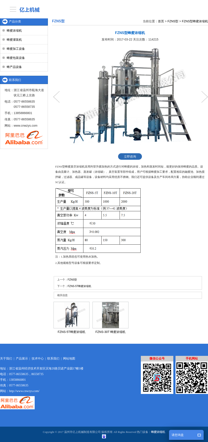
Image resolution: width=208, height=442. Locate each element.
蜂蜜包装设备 (16, 58)
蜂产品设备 (14, 67)
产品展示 (22, 358)
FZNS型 (173, 21)
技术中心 (38, 358)
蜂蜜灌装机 (14, 39)
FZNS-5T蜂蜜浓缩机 (79, 286)
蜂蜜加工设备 (16, 48)
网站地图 (69, 358)
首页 (161, 21)
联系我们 (53, 358)
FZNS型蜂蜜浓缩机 (195, 21)
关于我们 (6, 358)
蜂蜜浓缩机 (14, 30)
